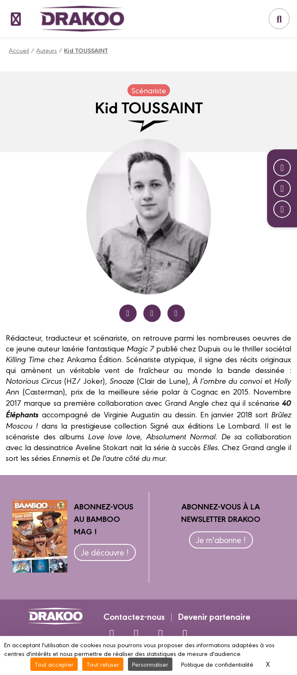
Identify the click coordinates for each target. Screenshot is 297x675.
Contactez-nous (134, 616)
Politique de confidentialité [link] (217, 664)
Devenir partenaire (214, 616)
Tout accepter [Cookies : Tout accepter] (54, 664)
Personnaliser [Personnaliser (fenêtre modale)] (150, 664)
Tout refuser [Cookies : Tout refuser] (102, 664)
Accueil (19, 50)
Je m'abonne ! (221, 539)
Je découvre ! (105, 552)
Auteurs (46, 50)
